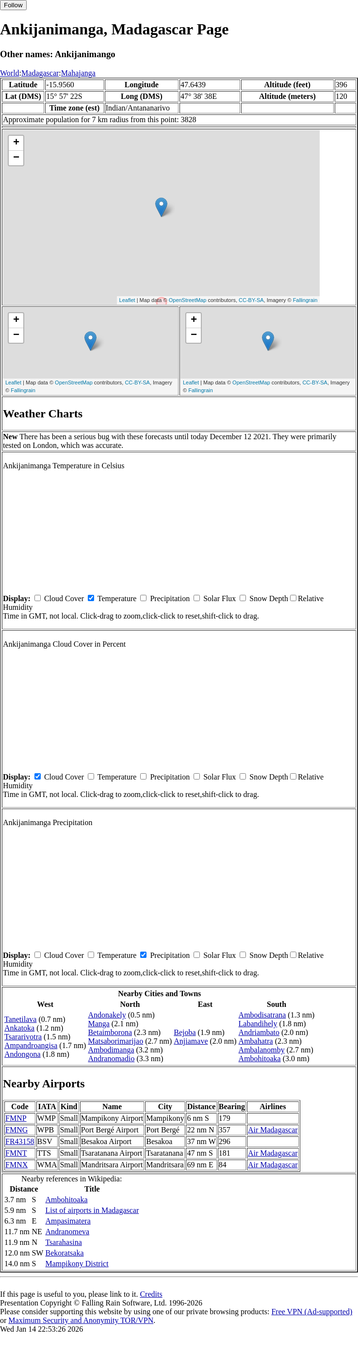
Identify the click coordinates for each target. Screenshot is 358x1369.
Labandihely (258, 1023)
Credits (151, 1294)
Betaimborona (110, 1032)
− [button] (16, 158)
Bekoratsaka (64, 1253)
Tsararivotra (23, 1037)
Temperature (117, 598)
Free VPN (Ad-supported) (311, 1311)
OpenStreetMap (188, 300)
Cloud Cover (64, 598)
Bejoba (184, 1032)
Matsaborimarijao (115, 1041)
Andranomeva (67, 1231)
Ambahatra (256, 1041)
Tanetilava (20, 1019)
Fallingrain (305, 300)
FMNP (16, 1118)
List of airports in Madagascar (92, 1210)
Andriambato (259, 1032)
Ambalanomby (262, 1050)
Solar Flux (219, 598)
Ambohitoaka (260, 1058)
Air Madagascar (273, 1130)
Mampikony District (76, 1263)
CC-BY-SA (251, 300)
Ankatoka (19, 1028)
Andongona (22, 1054)
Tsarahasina (63, 1242)
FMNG (16, 1130)
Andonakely (107, 1015)
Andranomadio (111, 1058)
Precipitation (170, 598)
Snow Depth (268, 598)
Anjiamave (191, 1041)
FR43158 (19, 1141)
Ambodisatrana (262, 1015)
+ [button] (16, 143)
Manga (98, 1023)
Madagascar (40, 73)
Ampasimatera (67, 1221)
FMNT (16, 1153)
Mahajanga (78, 73)
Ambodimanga (111, 1050)
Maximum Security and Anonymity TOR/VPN (80, 1320)
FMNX (16, 1165)
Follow (13, 5)
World (9, 73)
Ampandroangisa (30, 1045)
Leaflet (127, 300)
